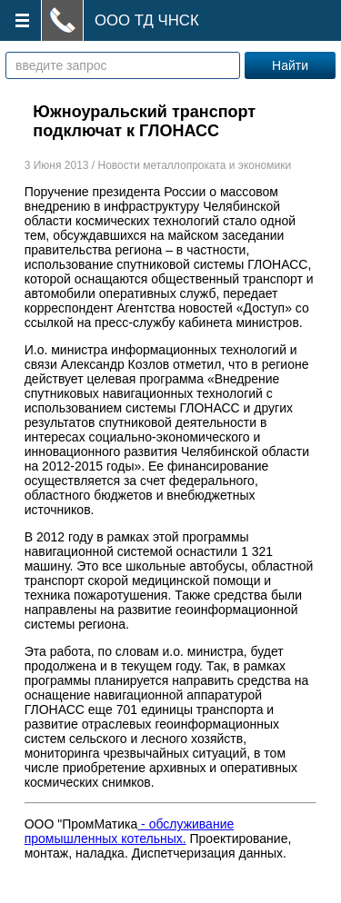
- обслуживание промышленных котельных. (130, 831)
